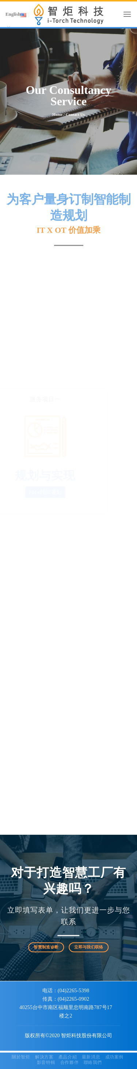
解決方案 (44, 1056)
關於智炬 (21, 1056)
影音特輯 (46, 1062)
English (15, 17)
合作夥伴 (69, 1062)
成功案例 (114, 1056)
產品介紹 (67, 1056)
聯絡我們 (93, 1062)
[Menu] (127, 14)
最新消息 (91, 1056)
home (57, 114)
